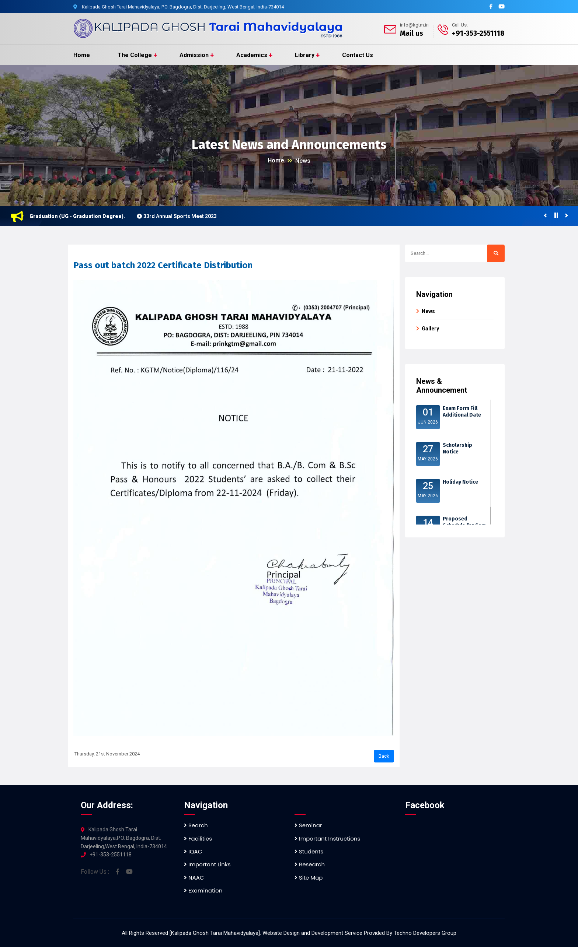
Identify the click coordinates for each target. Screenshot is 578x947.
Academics (251, 55)
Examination (203, 890)
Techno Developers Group (425, 933)
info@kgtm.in (414, 25)
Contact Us (357, 55)
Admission (194, 55)
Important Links (207, 864)
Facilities (198, 838)
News (302, 160)
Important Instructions (327, 838)
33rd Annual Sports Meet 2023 (185, 216)
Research (310, 864)
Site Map (309, 877)
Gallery (430, 329)
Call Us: (460, 25)
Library (304, 55)
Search (196, 825)
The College (135, 55)
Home (81, 55)
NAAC (194, 877)
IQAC (193, 851)
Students (309, 851)
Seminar (308, 825)
